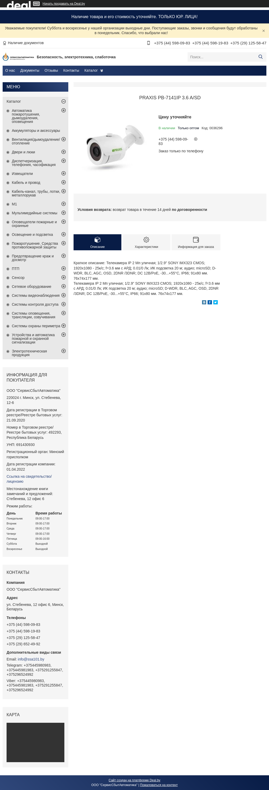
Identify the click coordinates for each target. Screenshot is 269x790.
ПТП (15, 269)
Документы (29, 70)
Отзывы (51, 70)
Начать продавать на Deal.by (64, 4)
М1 (14, 204)
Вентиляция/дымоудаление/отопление (36, 141)
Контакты (71, 70)
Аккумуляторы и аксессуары (36, 130)
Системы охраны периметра (36, 326)
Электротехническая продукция (29, 353)
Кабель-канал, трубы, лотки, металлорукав (36, 193)
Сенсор (18, 278)
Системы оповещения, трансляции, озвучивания (33, 315)
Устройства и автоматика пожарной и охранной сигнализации (33, 338)
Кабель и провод (26, 182)
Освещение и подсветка (32, 234)
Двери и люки (23, 152)
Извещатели (22, 173)
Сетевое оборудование (31, 286)
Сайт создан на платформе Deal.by (135, 780)
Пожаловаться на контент (159, 785)
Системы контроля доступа (35, 304)
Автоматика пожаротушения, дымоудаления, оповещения (26, 116)
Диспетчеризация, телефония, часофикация (34, 163)
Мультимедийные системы (34, 213)
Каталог (91, 70)
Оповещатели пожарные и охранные (34, 224)
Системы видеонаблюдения (36, 295)
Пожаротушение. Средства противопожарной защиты (35, 245)
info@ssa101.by (31, 659)
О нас (10, 70)
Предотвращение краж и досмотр (33, 258)
